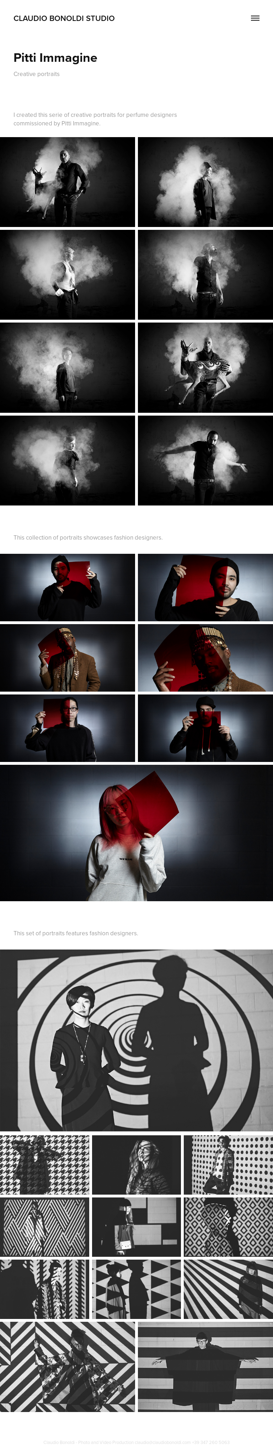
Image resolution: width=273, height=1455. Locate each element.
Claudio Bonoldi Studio (64, 18)
